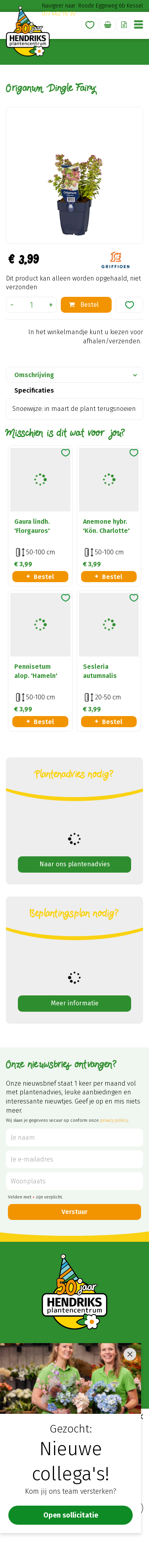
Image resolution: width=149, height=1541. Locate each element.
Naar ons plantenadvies (74, 864)
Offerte (124, 24)
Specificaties (34, 390)
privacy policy (114, 1120)
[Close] (130, 1354)
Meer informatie (75, 1003)
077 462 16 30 (58, 13)
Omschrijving (34, 375)
